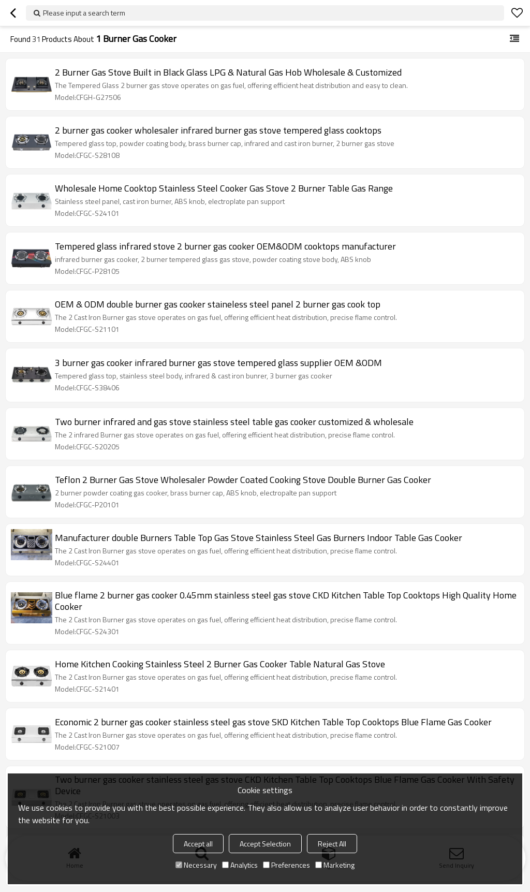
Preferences (286, 864)
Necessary (196, 864)
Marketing (335, 864)
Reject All (332, 843)
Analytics (240, 864)
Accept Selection (265, 843)
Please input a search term (84, 12)
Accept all (198, 843)
